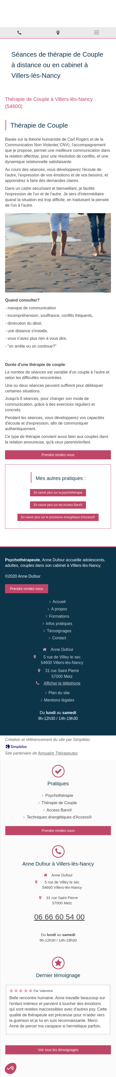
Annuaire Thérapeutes (58, 753)
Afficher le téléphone (62, 683)
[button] (11, 1068)
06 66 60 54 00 (59, 917)
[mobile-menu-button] (96, 32)
